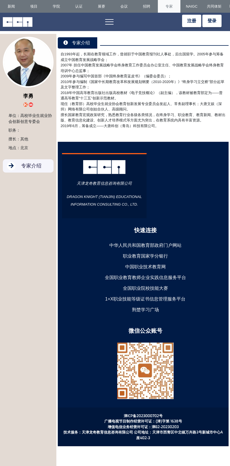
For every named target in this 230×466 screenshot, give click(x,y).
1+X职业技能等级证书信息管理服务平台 (145, 299)
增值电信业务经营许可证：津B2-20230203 (143, 426)
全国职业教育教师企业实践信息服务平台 (145, 277)
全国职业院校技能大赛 (145, 288)
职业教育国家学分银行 (145, 256)
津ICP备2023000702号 (143, 415)
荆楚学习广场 (145, 309)
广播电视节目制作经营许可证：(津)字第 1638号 (143, 421)
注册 (191, 20)
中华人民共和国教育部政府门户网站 (145, 245)
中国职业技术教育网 (145, 266)
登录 (211, 20)
